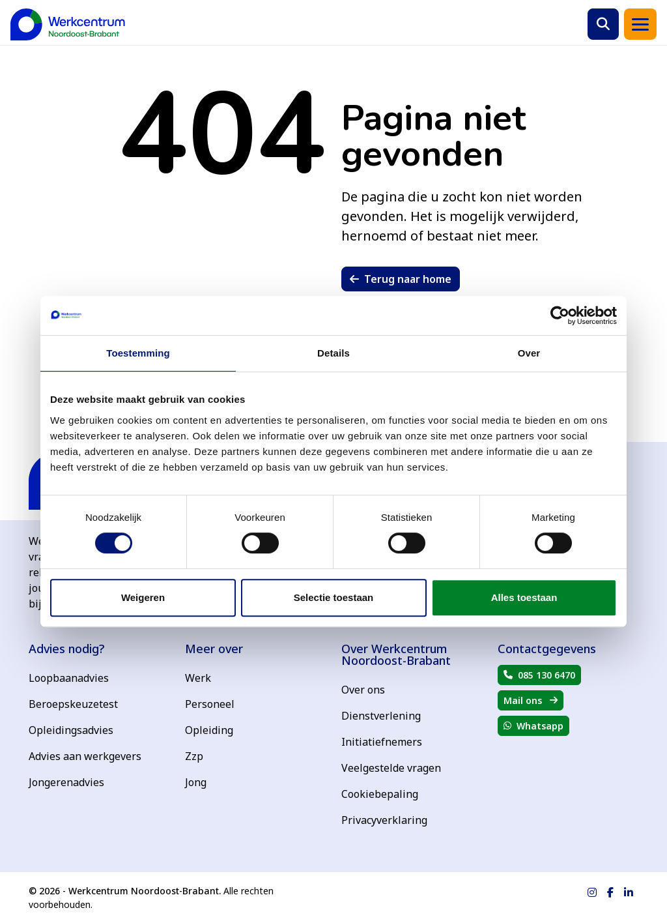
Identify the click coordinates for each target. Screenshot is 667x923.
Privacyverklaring (384, 820)
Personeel (209, 704)
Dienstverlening (381, 716)
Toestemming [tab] (138, 353)
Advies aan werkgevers (85, 756)
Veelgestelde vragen (391, 768)
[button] (603, 24)
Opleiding (209, 730)
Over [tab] (529, 353)
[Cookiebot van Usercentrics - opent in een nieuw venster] (560, 315)
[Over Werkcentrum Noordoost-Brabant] (411, 654)
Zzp (194, 756)
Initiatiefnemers (381, 742)
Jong (195, 782)
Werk (198, 678)
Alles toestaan (524, 597)
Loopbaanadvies (69, 678)
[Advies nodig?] (99, 648)
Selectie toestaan (334, 597)
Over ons (363, 689)
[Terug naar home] (67, 24)
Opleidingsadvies (71, 730)
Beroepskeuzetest (73, 704)
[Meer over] (255, 648)
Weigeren (143, 597)
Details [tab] (333, 353)
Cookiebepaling (379, 794)
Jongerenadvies (66, 782)
